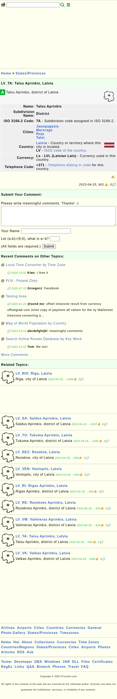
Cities (39, 632)
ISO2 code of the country (65, 150)
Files (85, 666)
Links (19, 671)
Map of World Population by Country (36, 327)
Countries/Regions (17, 651)
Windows (52, 666)
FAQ (85, 671)
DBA (38, 666)
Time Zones (88, 646)
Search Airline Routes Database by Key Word (44, 343)
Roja (40, 134)
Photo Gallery (13, 637)
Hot (16, 646)
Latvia (41, 143)
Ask (30, 656)
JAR (66, 666)
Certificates (102, 666)
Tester (6, 666)
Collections (45, 646)
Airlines (8, 632)
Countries (55, 632)
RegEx (6, 671)
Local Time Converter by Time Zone (35, 269)
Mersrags (44, 130)
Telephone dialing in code (69, 165)
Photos (104, 651)
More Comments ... (17, 359)
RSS (21, 656)
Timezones (69, 637)
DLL (75, 666)
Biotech (44, 671)
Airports (24, 632)
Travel (73, 671)
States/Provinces (31, 73)
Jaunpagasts (47, 126)
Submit (49, 250)
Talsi (40, 137)
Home (6, 73)
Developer (23, 666)
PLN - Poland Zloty (21, 285)
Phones (59, 671)
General (95, 632)
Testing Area (16, 300)
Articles (8, 656)
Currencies (76, 632)
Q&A (31, 671)
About (27, 646)
